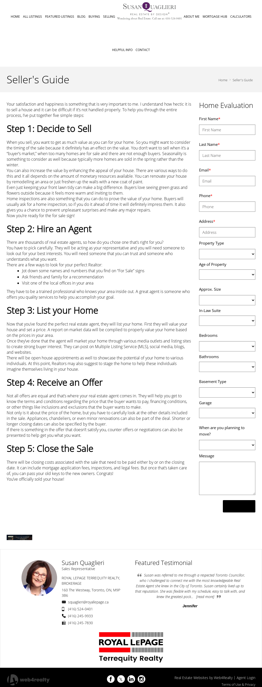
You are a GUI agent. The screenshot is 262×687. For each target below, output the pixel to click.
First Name (209, 118)
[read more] (205, 596)
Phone (205, 195)
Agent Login (246, 677)
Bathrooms (209, 356)
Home (223, 80)
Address (207, 221)
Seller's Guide (243, 80)
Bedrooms (208, 335)
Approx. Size (210, 289)
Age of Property (212, 264)
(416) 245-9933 (80, 615)
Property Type (211, 243)
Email (205, 170)
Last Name (209, 144)
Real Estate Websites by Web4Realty (203, 677)
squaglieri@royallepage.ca (88, 602)
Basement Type (212, 381)
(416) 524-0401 (80, 609)
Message (206, 455)
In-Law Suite (210, 310)
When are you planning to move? (222, 431)
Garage (205, 402)
